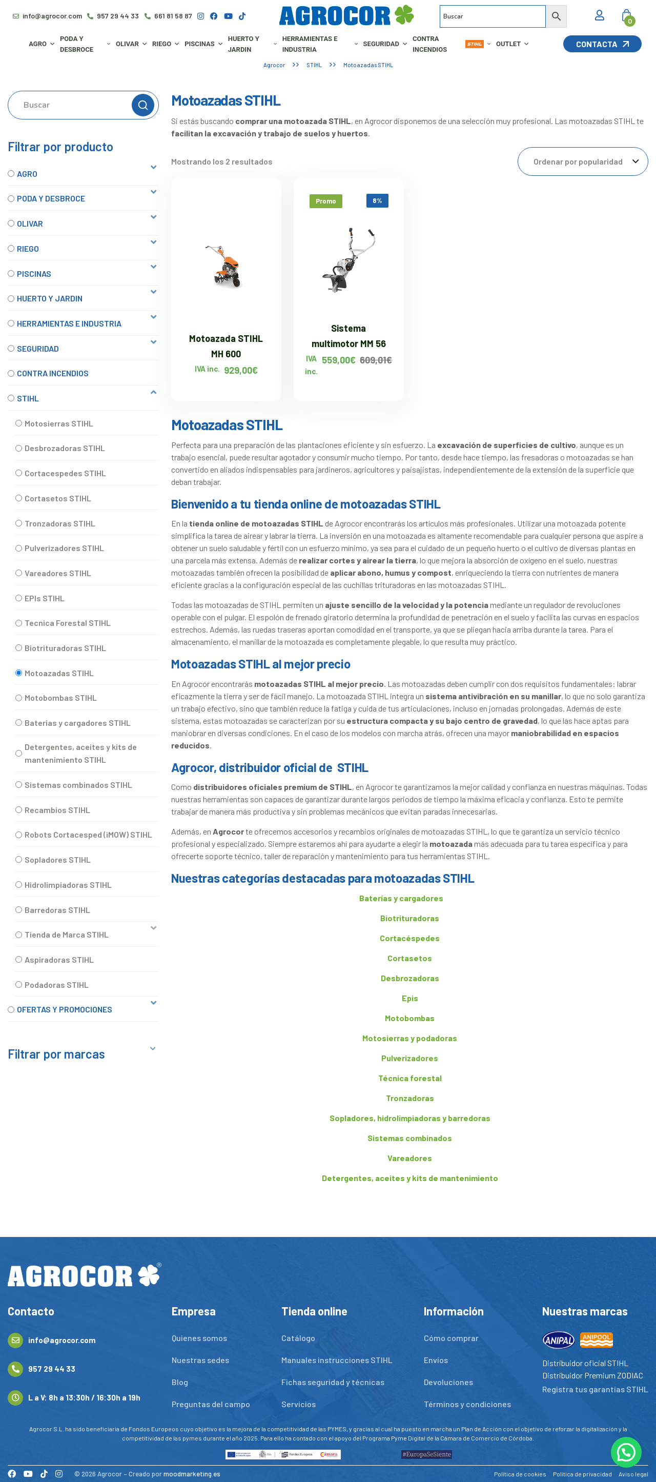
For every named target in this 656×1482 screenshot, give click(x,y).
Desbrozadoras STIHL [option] (65, 448)
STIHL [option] (28, 398)
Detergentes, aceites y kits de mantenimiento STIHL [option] (81, 753)
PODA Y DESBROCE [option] (51, 198)
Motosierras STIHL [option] (59, 423)
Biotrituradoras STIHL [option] (65, 648)
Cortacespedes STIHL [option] (65, 473)
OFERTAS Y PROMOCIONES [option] (64, 1009)
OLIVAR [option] (30, 223)
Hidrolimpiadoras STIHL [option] (68, 884)
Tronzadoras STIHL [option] (60, 523)
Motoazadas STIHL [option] (59, 673)
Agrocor (274, 65)
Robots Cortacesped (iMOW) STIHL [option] (88, 834)
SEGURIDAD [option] (38, 348)
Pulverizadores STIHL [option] (64, 548)
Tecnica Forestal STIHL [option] (68, 622)
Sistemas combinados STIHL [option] (78, 784)
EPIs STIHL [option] (45, 598)
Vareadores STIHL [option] (58, 573)
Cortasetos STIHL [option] (58, 498)
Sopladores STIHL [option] (58, 859)
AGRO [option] (27, 173)
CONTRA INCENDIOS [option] (53, 373)
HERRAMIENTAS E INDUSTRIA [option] (69, 323)
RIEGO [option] (28, 248)
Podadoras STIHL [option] (57, 984)
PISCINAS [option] (34, 273)
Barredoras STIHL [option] (57, 910)
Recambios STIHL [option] (57, 810)
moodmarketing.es (191, 1474)
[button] (83, 173)
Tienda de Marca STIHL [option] (67, 934)
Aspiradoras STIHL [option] (59, 959)
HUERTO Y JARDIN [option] (50, 298)
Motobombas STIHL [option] (61, 697)
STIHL (314, 65)
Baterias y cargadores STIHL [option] (78, 722)
